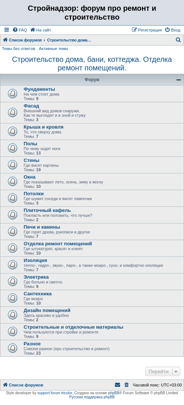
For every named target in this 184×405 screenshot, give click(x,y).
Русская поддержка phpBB (92, 397)
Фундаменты (39, 89)
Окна (29, 177)
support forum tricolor (54, 393)
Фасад (31, 106)
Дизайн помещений (47, 310)
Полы (30, 143)
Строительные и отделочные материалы (73, 327)
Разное (32, 343)
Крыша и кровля (44, 127)
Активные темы (53, 48)
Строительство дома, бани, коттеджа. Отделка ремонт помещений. (92, 63)
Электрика (36, 277)
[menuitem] (19, 30)
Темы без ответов (18, 48)
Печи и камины (42, 227)
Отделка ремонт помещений (58, 243)
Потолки (34, 193)
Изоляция (35, 260)
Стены (32, 160)
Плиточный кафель (47, 210)
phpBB (113, 393)
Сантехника (38, 293)
